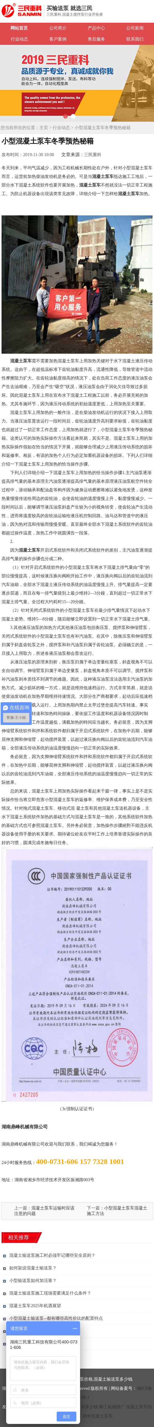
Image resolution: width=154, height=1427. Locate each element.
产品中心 (96, 28)
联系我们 (135, 39)
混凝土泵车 (103, 176)
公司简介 (58, 28)
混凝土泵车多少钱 (80, 1407)
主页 (43, 127)
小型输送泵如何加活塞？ (33, 1280)
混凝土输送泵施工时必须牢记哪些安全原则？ (52, 1255)
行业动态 (19, 39)
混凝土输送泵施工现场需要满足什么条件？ (50, 1293)
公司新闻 (135, 28)
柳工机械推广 (112, 1407)
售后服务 (96, 39)
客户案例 (58, 39)
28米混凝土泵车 (98, 1416)
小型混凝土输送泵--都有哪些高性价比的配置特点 (56, 1318)
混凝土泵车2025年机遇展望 (35, 1305)
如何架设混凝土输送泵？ (33, 1268)
